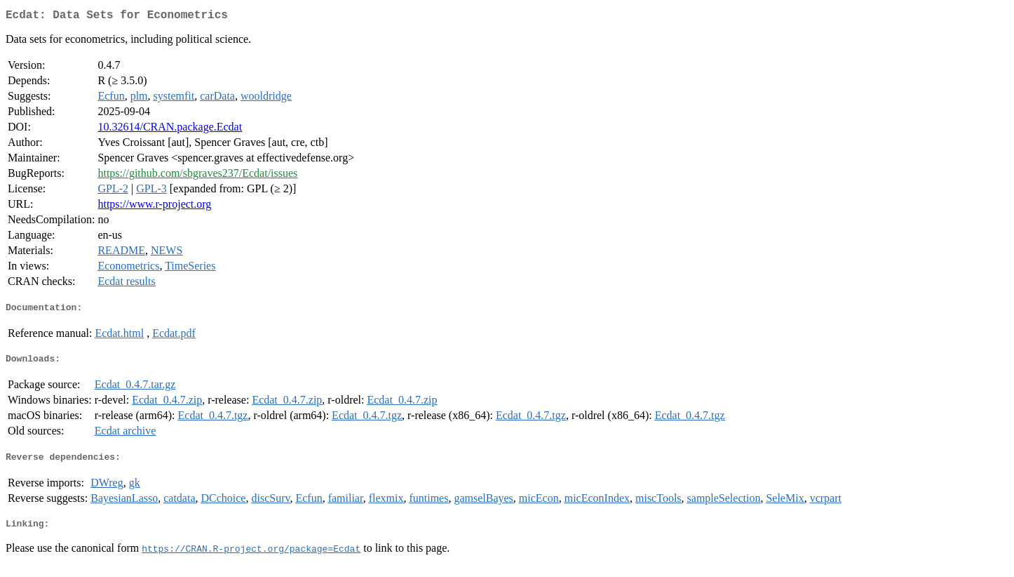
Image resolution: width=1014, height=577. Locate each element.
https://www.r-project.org (154, 207)
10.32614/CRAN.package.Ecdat (169, 129)
